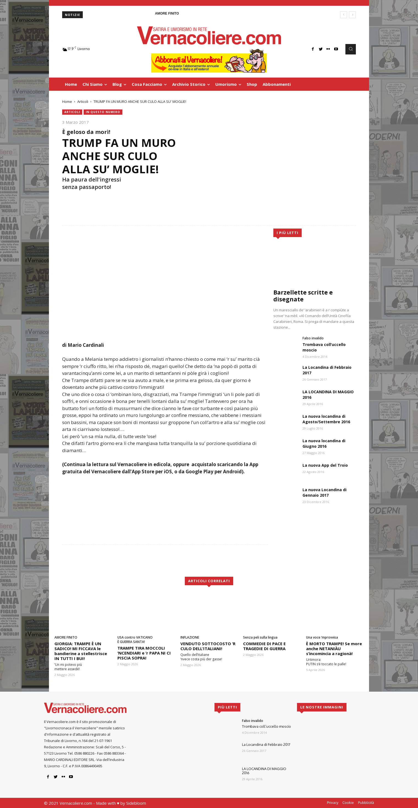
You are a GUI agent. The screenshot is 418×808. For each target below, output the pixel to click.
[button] (350, 49)
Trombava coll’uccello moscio (266, 726)
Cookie (348, 802)
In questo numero (103, 112)
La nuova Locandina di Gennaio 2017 (324, 492)
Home (67, 101)
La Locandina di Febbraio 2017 (266, 744)
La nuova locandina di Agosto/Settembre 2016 (326, 419)
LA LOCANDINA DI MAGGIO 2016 (264, 770)
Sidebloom (136, 803)
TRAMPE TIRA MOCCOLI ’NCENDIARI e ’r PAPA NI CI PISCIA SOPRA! (144, 653)
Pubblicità (366, 802)
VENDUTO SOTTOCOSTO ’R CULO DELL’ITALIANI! (207, 646)
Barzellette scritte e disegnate (303, 295)
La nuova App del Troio (325, 465)
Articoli (82, 101)
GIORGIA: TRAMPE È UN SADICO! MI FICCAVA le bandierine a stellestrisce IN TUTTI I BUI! (80, 651)
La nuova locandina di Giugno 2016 (323, 443)
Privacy (332, 802)
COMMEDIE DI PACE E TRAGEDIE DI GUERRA (264, 646)
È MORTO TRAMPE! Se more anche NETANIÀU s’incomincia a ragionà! (334, 648)
